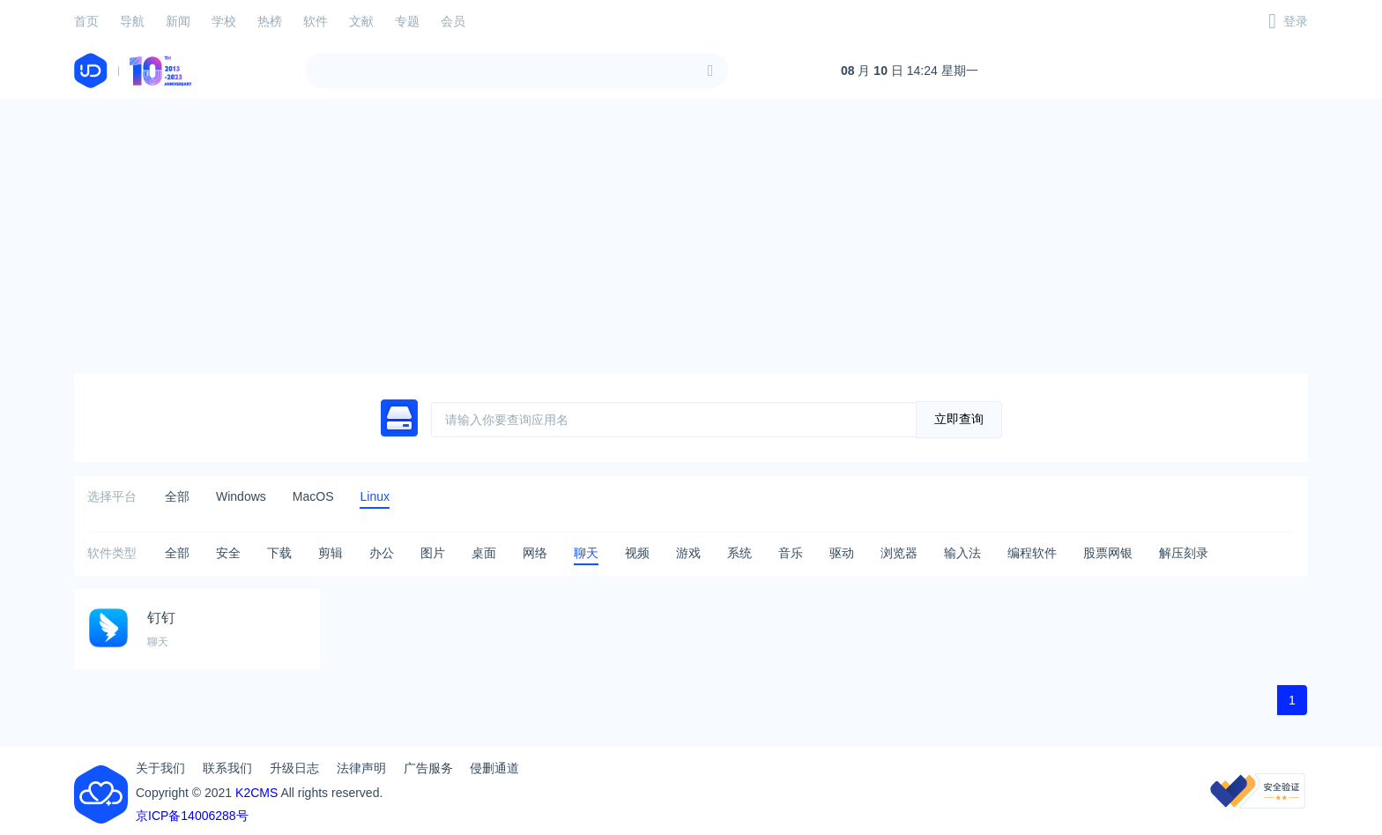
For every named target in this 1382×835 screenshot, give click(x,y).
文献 (361, 21)
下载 (279, 553)
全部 (177, 496)
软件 (315, 21)
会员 (453, 21)
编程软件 (1032, 553)
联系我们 (227, 768)
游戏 (688, 553)
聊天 (586, 553)
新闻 (178, 21)
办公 (381, 553)
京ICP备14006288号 (192, 816)
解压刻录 (1183, 553)
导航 (132, 21)
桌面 (484, 553)
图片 (432, 553)
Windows (241, 496)
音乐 (790, 553)
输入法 (962, 553)
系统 (739, 553)
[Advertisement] (691, 236)
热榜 (269, 21)
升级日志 (294, 768)
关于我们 (160, 768)
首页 (86, 21)
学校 (224, 21)
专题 (407, 21)
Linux (374, 496)
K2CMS (256, 793)
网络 (535, 553)
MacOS (313, 496)
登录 (1295, 21)
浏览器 (899, 553)
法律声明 (361, 768)
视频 (637, 553)
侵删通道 (494, 768)
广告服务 (428, 768)
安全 (228, 553)
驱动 (841, 553)
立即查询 (959, 419)
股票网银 (1108, 553)
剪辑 (330, 553)
